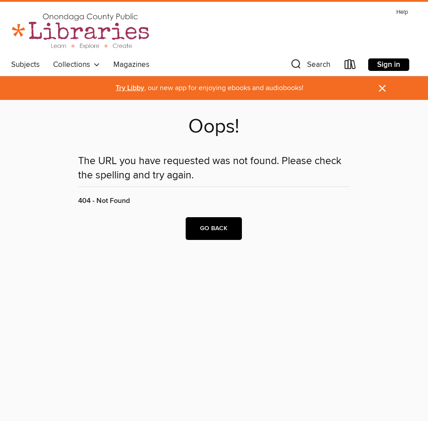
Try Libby (130, 88)
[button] (310, 66)
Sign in (388, 65)
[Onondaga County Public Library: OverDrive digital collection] (80, 31)
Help (402, 12)
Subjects (25, 65)
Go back (214, 228)
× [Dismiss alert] (382, 88)
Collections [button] (76, 65)
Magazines (131, 65)
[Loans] (350, 66)
